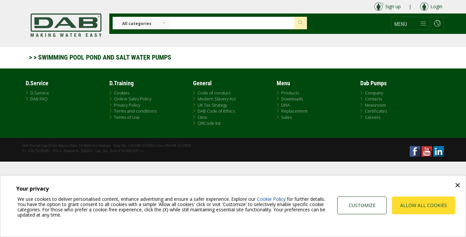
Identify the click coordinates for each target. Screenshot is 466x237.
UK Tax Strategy (212, 105)
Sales (286, 117)
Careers (372, 117)
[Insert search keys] (232, 23)
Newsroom (375, 105)
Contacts (373, 99)
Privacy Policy (127, 105)
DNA (285, 105)
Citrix (202, 117)
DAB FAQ (39, 99)
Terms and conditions (135, 111)
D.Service (39, 93)
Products (290, 93)
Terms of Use (127, 117)
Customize (362, 205)
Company (374, 93)
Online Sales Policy (132, 99)
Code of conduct (214, 93)
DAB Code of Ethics (216, 111)
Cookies (121, 93)
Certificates (376, 111)
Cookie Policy (271, 199)
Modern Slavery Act (217, 99)
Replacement (294, 111)
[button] (410, 23)
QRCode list (209, 123)
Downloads (292, 99)
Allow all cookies (423, 205)
